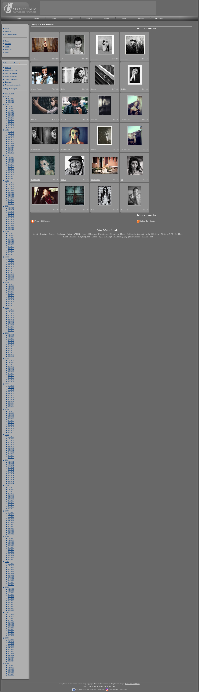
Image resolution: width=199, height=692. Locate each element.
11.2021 (11, 210)
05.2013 (11, 424)
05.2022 (11, 196)
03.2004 (11, 657)
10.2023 (11, 161)
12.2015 (11, 360)
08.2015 (11, 368)
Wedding (155, 234)
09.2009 (11, 518)
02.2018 (11, 303)
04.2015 (11, 376)
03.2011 (11, 479)
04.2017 (11, 325)
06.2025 (11, 118)
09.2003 (11, 671)
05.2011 (11, 475)
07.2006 (11, 598)
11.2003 (11, 667)
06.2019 (11, 270)
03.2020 (11, 250)
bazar (124, 18)
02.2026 (11, 100)
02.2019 (11, 278)
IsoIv (63, 89)
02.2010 (11, 506)
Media (36, 18)
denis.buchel (35, 149)
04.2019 (11, 274)
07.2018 (11, 294)
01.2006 (11, 610)
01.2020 (11, 254)
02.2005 (11, 633)
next (150, 28)
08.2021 (11, 215)
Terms (7, 46)
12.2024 (11, 132)
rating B (89, 18)
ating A (8, 82)
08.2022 (11, 190)
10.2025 (11, 110)
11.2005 (11, 616)
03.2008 (11, 555)
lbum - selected (11, 76)
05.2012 (11, 450)
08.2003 (11, 673)
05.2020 (11, 247)
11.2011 (11, 464)
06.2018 (11, 296)
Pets (151, 236)
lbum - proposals (11, 79)
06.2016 (11, 346)
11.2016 (11, 337)
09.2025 (11, 112)
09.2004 (11, 645)
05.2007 (11, 577)
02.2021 (11, 227)
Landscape (61, 234)
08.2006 (11, 597)
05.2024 (11, 145)
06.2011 (11, 473)
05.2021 (11, 221)
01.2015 (11, 381)
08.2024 (11, 139)
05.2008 (11, 552)
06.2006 (11, 600)
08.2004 (11, 647)
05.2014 (11, 399)
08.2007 (11, 571)
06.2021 (11, 219)
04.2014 (11, 401)
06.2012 (11, 448)
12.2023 (11, 157)
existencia (94, 59)
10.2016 (11, 339)
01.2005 (11, 635)
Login (7, 28)
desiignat (94, 119)
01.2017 (11, 331)
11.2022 (11, 184)
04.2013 (11, 426)
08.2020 (11, 241)
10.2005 (11, 618)
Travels (94, 236)
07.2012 (11, 446)
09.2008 (11, 544)
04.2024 (11, 147)
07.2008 (11, 548)
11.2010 (11, 489)
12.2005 (11, 614)
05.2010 (11, 501)
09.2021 (11, 214)
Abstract (73, 236)
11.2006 (11, 591)
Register (8, 31)
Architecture (104, 234)
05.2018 (11, 297)
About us (8, 49)
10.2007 (11, 567)
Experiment (114, 234)
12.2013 (11, 411)
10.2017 (11, 313)
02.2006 (11, 608)
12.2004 (11, 640)
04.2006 (11, 604)
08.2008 (11, 546)
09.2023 (11, 163)
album (54, 18)
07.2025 (11, 116)
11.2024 (11, 134)
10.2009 (11, 517)
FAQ (6, 52)
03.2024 (11, 149)
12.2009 (11, 513)
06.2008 (11, 550)
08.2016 (11, 343)
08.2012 (11, 444)
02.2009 (11, 532)
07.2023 (11, 167)
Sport (101, 236)
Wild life (77, 234)
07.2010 (11, 497)
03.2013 (11, 428)
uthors (8, 68)
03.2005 (11, 632)
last (154, 28)
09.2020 (11, 239)
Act (176, 234)
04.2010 (11, 503)
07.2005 (11, 624)
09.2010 (11, 493)
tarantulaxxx (65, 149)
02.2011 (11, 481)
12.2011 (11, 462)
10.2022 (11, 186)
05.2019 (11, 272)
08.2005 (11, 622)
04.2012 (11, 452)
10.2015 (11, 364)
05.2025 (11, 120)
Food (123, 234)
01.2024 (11, 153)
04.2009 (11, 528)
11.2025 (11, 108)
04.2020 (11, 249)
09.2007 (11, 569)
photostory (141, 18)
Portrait (52, 234)
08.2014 (11, 393)
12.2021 (11, 208)
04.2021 (11, 223)
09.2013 (11, 417)
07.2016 (11, 344)
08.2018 (11, 292)
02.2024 (11, 151)
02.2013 (11, 430)
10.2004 (11, 644)
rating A (71, 18)
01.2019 (11, 280)
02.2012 (11, 456)
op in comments (11, 73)
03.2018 (11, 301)
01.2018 (11, 305)
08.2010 (11, 495)
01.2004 (11, 661)
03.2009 (11, 530)
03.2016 (11, 352)
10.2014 (11, 389)
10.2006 (11, 593)
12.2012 (11, 436)
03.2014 (11, 403)
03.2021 (11, 225)
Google (152, 221)
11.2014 (11, 388)
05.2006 (11, 602)
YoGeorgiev (125, 119)
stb (62, 59)
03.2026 (11, 98)
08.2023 (11, 165)
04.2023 (11, 172)
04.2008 (11, 553)
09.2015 (11, 366)
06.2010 (11, 499)
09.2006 (11, 595)
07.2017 (11, 319)
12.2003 (11, 665)
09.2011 (11, 468)
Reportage (44, 234)
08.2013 (11, 419)
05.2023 (11, 170)
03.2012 (11, 454)
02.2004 (11, 659)
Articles (8, 44)
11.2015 (11, 362)
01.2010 (11, 508)
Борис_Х (124, 210)
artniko (63, 119)
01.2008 (11, 559)
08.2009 (11, 520)
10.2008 (11, 542)
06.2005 (11, 626)
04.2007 (11, 579)
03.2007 (11, 581)
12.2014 (11, 386)
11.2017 (11, 311)
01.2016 (11, 356)
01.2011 (11, 483)
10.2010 (11, 491)
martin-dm (35, 210)
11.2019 (11, 261)
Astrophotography (120, 236)
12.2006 (11, 589)
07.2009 (11, 522)
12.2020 (11, 233)
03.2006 (11, 606)
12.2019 (11, 259)
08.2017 (11, 317)
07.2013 (11, 421)
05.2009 (11, 526)
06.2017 (11, 321)
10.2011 (11, 466)
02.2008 (11, 557)
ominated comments (13, 85)
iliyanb (63, 210)
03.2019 (11, 276)
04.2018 (11, 299)
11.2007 (11, 565)
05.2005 (11, 628)
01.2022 (11, 204)
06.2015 (11, 372)
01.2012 (11, 458)
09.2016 (11, 341)
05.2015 (11, 374)
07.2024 (11, 141)
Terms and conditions (132, 684)
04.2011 (11, 477)
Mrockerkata (95, 180)
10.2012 (11, 440)
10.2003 (11, 669)
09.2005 (11, 620)
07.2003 (11, 675)
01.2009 (11, 534)
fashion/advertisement (135, 234)
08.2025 (11, 114)
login (19, 18)
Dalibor (124, 89)
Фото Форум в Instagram (118, 689)
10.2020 (11, 237)
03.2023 (11, 174)
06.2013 (11, 423)
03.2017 (11, 327)
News (7, 41)
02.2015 (11, 379)
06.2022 (11, 194)
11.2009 (11, 515)
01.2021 (11, 229)
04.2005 (11, 630)
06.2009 (11, 524)
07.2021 (11, 217)
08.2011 (11, 470)
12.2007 (11, 563)
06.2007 (11, 575)
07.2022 (11, 192)
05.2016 (11, 348)
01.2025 (11, 127)
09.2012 (11, 442)
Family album (134, 236)
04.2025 (11, 122)
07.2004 (11, 649)
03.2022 (11, 200)
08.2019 (11, 266)
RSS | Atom (45, 221)
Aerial (147, 234)
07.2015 (11, 370)
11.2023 (11, 159)
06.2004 (11, 651)
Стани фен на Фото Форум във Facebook (89, 689)
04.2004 (11, 655)
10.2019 (11, 262)
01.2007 (11, 585)
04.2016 (11, 350)
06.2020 (11, 245)
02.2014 (11, 405)
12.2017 (11, 309)
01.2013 (11, 432)
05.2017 (11, 323)
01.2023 (11, 178)
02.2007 (11, 583)
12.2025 (11, 106)
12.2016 (11, 335)
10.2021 (11, 212)
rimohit (93, 149)
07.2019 (11, 268)
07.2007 (11, 573)
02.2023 (11, 176)
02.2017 (11, 329)
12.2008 (11, 538)
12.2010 (11, 487)
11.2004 (11, 642)
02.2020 (11, 252)
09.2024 (11, 137)
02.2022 (11, 202)
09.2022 (11, 188)
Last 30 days (9, 93)
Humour (145, 236)
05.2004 (11, 653)
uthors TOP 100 (11, 70)
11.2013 (11, 413)
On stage (108, 236)
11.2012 (11, 438)
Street (35, 234)
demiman (34, 59)
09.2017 (11, 315)
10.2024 (11, 135)
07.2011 (11, 471)
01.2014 (11, 407)
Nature (69, 234)
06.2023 (11, 169)
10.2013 (11, 415)
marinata (34, 119)
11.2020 (11, 235)
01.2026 (11, 102)
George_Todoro (36, 89)
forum (106, 18)
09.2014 (11, 391)
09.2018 (11, 290)
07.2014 (11, 395)
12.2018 (11, 284)
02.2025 (11, 125)
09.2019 (11, 264)
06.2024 (11, 143)
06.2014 (11, 397)
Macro (84, 234)
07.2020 (11, 243)
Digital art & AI (167, 234)
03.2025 (11, 123)
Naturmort (93, 234)
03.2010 (11, 505)
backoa (93, 89)
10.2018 (11, 288)
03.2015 (11, 378)
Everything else (84, 236)
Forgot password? (11, 34)
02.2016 (11, 354)
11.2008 (11, 540)
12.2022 (11, 182)
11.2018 (11, 286)
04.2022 (11, 198)
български (159, 18)
